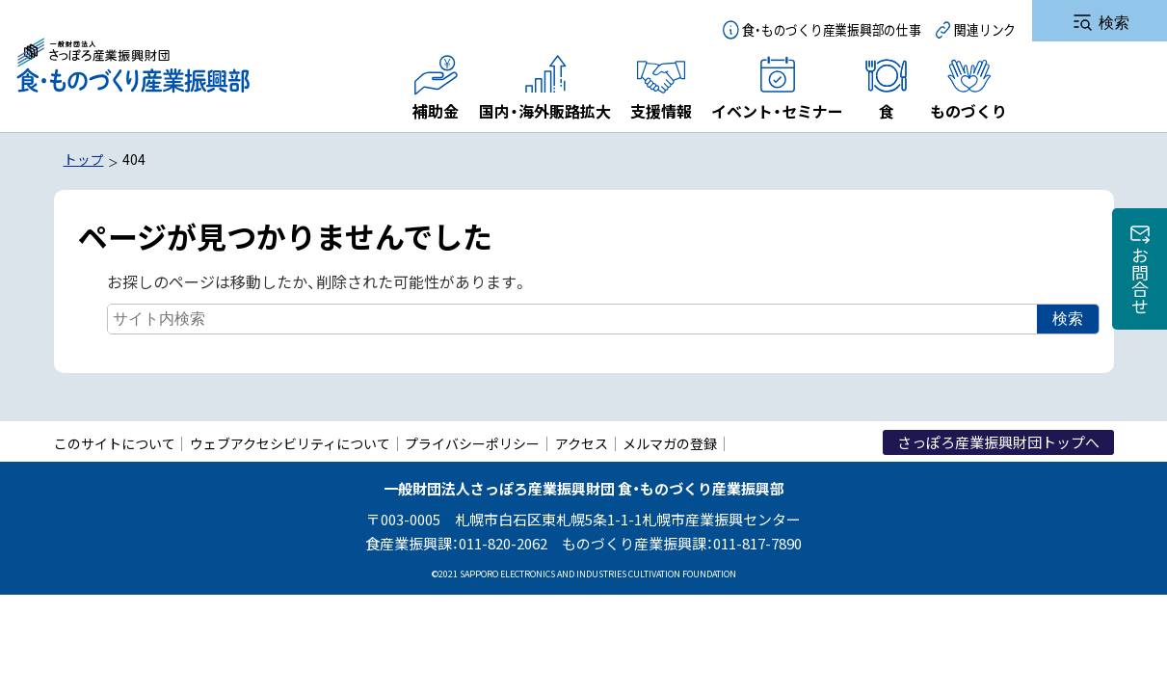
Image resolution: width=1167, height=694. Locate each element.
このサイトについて (114, 466)
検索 (1060, 345)
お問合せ (1140, 280)
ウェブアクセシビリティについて (290, 466)
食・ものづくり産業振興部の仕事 (831, 29)
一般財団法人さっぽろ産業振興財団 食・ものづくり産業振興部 (132, 66)
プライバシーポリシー (472, 466)
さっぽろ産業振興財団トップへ (998, 465)
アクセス (581, 466)
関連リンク (985, 29)
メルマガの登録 (670, 466)
